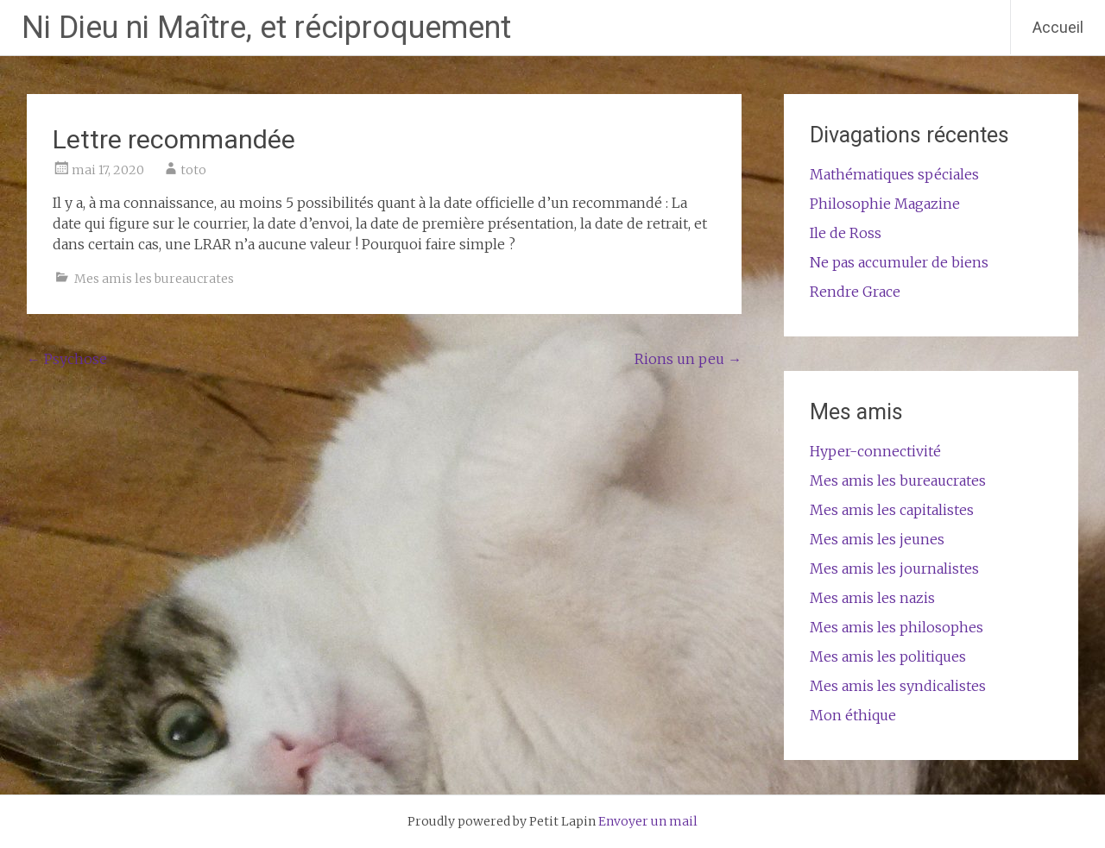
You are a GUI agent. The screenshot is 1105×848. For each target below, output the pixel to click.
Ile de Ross (845, 233)
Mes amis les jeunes (877, 539)
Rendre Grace (855, 291)
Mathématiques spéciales (894, 174)
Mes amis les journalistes (894, 568)
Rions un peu (688, 358)
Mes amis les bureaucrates (154, 278)
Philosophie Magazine (885, 203)
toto (193, 170)
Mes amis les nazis (872, 597)
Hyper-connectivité (875, 451)
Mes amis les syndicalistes (898, 685)
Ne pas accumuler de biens (899, 262)
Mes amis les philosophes (896, 627)
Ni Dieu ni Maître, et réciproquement (266, 27)
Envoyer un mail (648, 821)
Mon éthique (853, 715)
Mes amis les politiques (888, 656)
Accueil (1057, 27)
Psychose (67, 358)
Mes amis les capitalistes (892, 509)
